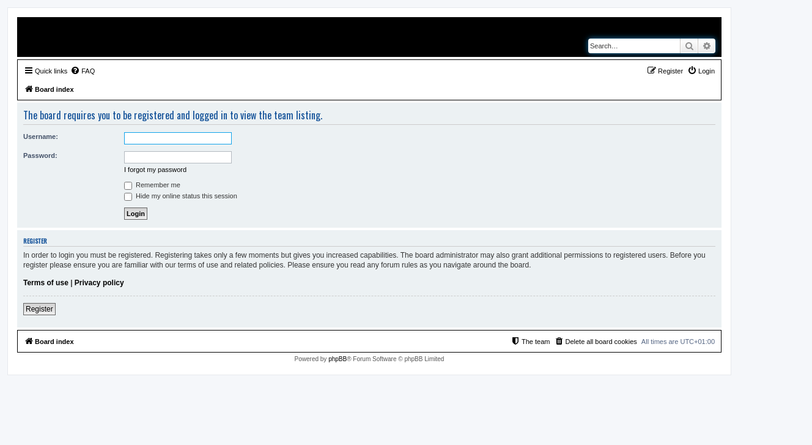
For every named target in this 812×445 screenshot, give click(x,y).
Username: (40, 136)
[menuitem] (82, 71)
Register (39, 309)
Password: (40, 155)
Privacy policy (99, 283)
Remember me (152, 185)
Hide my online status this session (180, 196)
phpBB (337, 359)
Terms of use (45, 283)
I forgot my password (155, 169)
